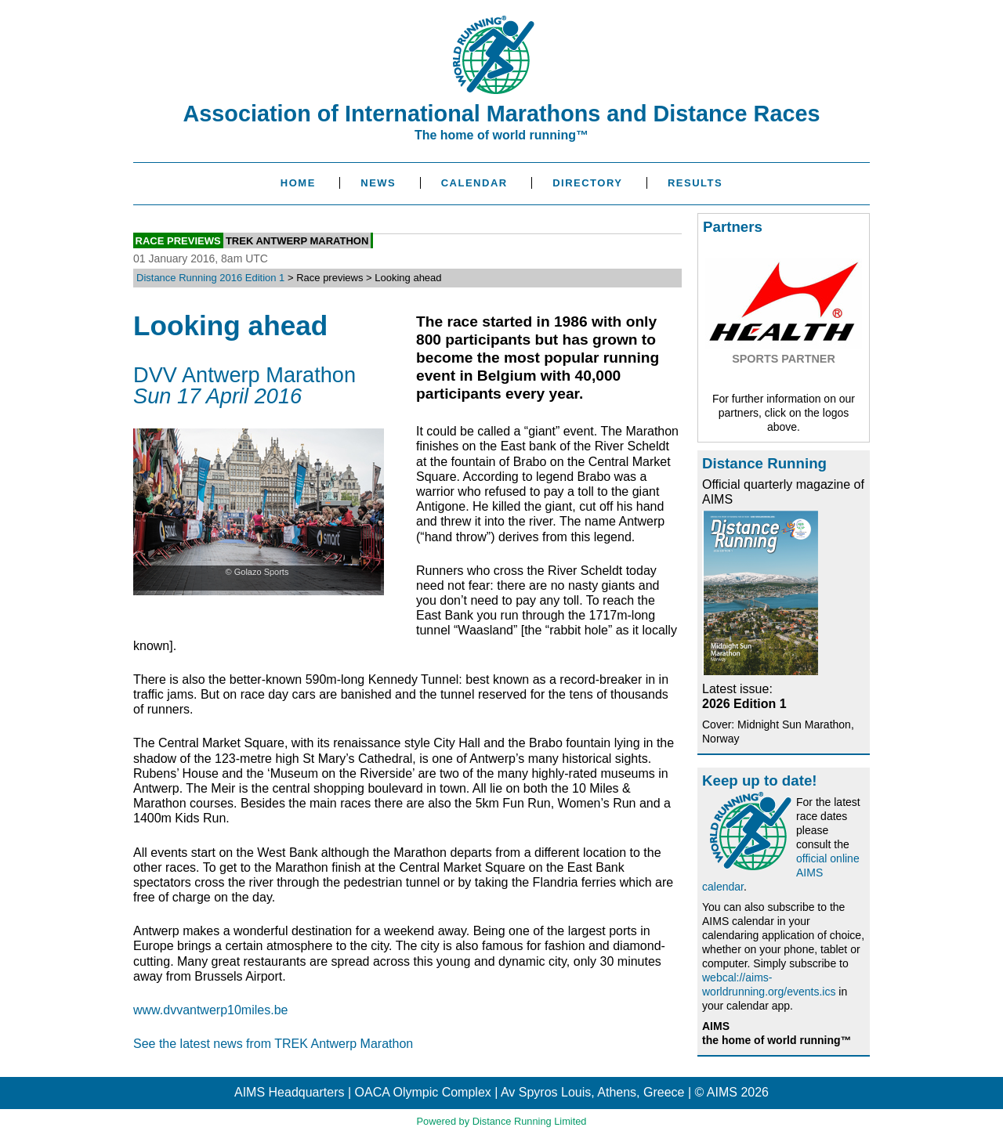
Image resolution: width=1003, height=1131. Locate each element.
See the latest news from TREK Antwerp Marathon (273, 1043)
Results (695, 183)
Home (298, 183)
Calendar (474, 183)
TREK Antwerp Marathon (297, 240)
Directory (587, 183)
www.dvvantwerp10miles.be (210, 1010)
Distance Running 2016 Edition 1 (210, 278)
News (378, 183)
